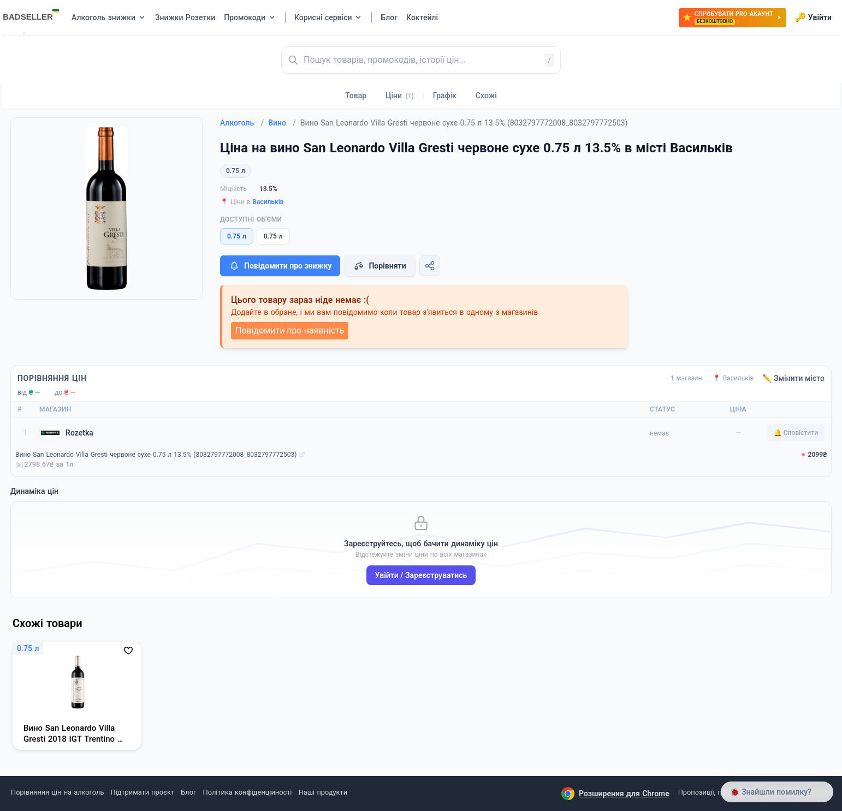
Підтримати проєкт (142, 792)
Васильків (267, 202)
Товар (355, 95)
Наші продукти (323, 792)
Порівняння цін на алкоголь (57, 792)
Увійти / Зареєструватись (421, 575)
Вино (282, 122)
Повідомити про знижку (280, 265)
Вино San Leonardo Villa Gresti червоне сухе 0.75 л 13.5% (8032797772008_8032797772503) (156, 454)
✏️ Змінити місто (793, 378)
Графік (444, 95)
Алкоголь (242, 122)
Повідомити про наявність (289, 330)
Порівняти (379, 265)
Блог (188, 792)
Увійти (813, 17)
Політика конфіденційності (247, 792)
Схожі (486, 95)
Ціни (400, 95)
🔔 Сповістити (796, 433)
